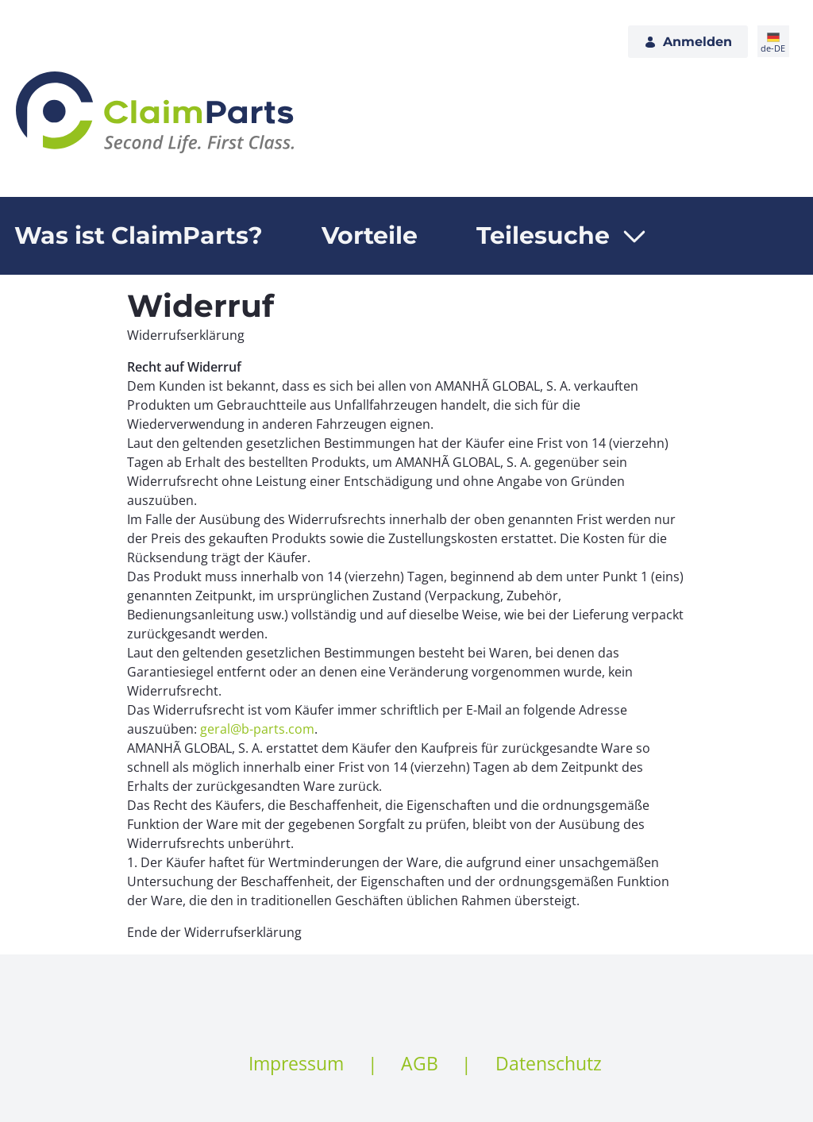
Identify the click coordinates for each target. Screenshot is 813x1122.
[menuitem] (369, 236)
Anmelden (688, 41)
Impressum (296, 1063)
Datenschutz (548, 1063)
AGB (419, 1063)
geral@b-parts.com (257, 729)
